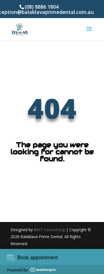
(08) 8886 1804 (42, 6)
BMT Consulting (49, 229)
